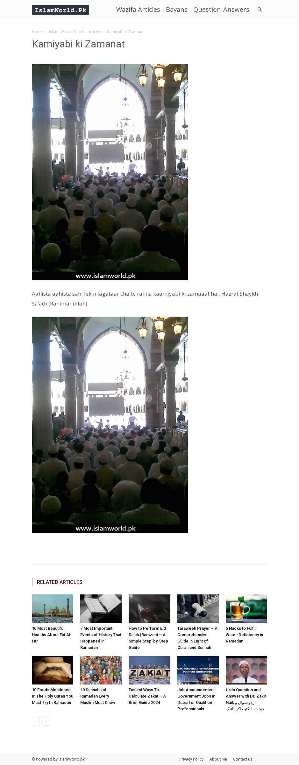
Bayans (177, 9)
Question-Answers (221, 9)
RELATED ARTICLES (59, 582)
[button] (259, 10)
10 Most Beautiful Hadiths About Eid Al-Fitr (52, 634)
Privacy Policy (191, 759)
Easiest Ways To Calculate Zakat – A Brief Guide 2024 (147, 696)
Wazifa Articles (138, 9)
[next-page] (46, 722)
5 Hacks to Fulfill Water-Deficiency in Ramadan (244, 634)
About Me (218, 759)
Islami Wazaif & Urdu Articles (75, 31)
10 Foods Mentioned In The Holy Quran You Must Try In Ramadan (52, 696)
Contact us (242, 759)
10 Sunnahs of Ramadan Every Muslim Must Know (97, 696)
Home (37, 31)
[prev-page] (36, 722)
